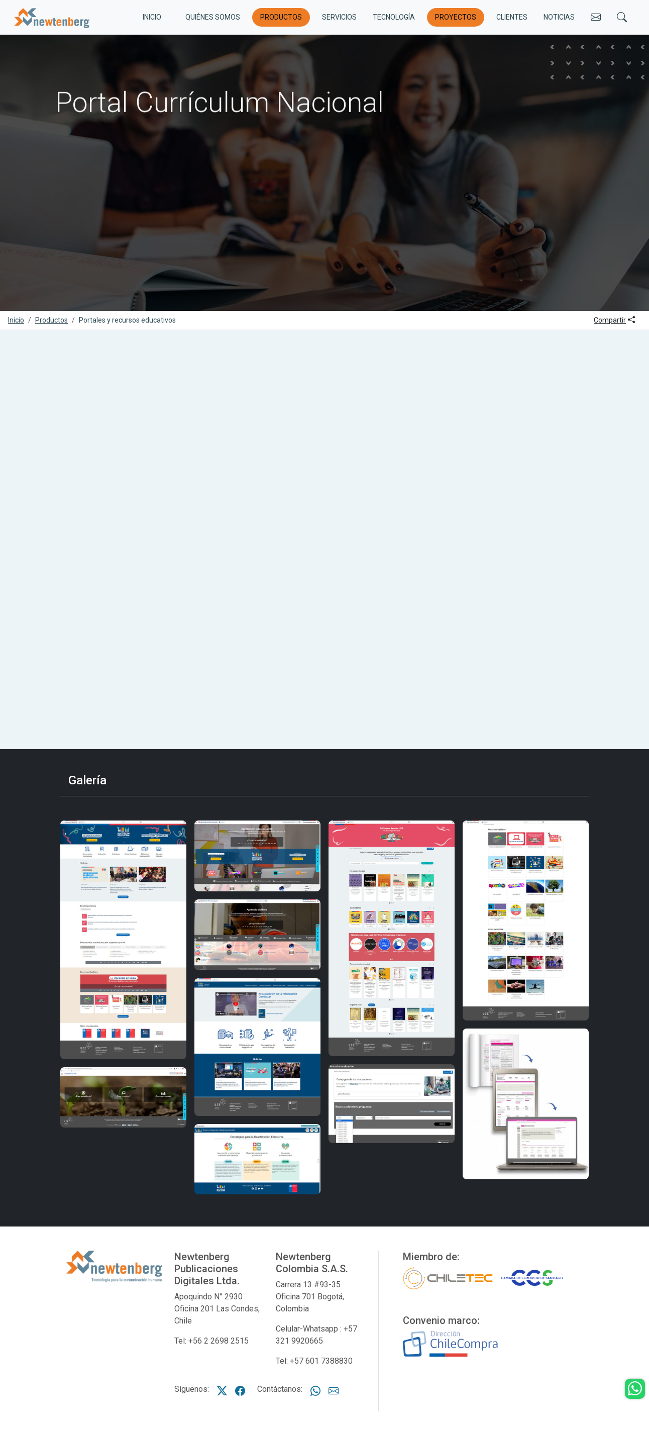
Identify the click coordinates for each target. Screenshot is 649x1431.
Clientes (511, 17)
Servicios (339, 17)
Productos (281, 17)
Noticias (559, 17)
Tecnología (394, 17)
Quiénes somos (212, 17)
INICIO (152, 17)
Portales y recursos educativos (127, 320)
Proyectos (455, 17)
